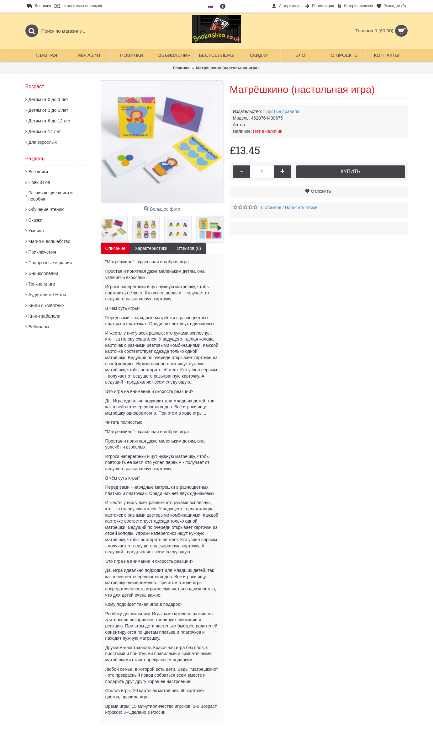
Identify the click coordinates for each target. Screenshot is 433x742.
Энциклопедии (43, 273)
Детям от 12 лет (45, 131)
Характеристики (151, 248)
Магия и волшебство (50, 241)
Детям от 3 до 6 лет (48, 110)
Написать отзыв (301, 207)
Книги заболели (45, 316)
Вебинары (39, 326)
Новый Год (39, 182)
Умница (36, 230)
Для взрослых (43, 142)
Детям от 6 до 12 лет (50, 120)
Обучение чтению (47, 209)
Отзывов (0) (189, 248)
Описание (115, 248)
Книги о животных (47, 305)
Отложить (321, 191)
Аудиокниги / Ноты (47, 294)
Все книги (38, 171)
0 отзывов (271, 207)
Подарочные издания (50, 262)
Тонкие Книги (42, 284)
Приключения (42, 252)
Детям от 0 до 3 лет (48, 99)
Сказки (36, 220)
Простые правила (281, 111)
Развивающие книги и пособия (51, 196)
